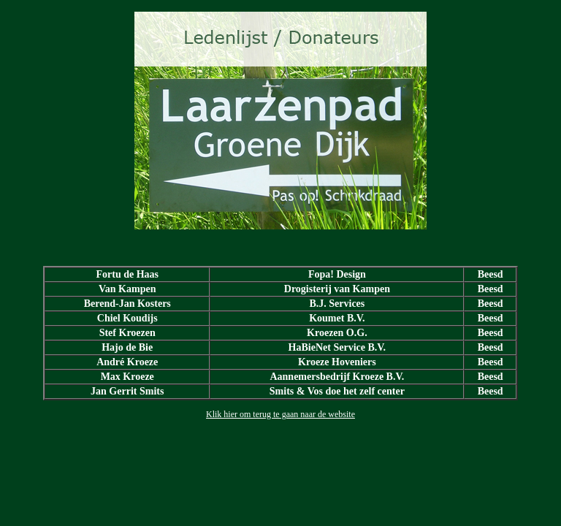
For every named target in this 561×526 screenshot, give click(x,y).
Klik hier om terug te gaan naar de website (280, 414)
